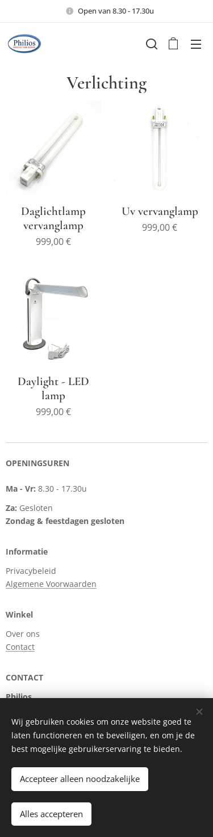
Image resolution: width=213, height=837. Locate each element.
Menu (196, 44)
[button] (150, 43)
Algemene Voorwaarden (51, 583)
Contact (20, 646)
